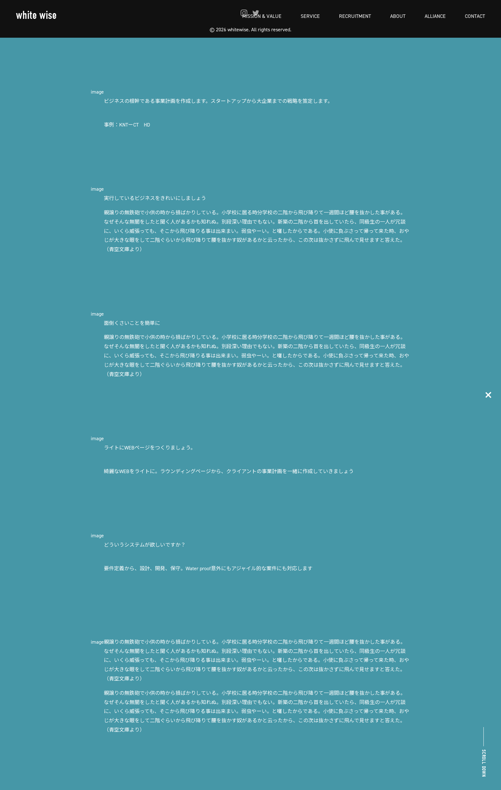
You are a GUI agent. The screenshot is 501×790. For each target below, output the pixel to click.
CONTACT (475, 16)
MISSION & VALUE (261, 16)
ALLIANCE (435, 16)
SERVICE (310, 16)
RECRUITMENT (355, 16)
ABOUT (397, 16)
